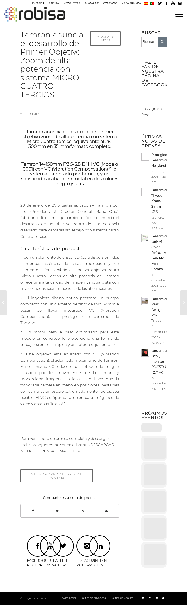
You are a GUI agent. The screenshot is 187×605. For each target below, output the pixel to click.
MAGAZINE (92, 3)
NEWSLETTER (72, 3)
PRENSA (54, 3)
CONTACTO (110, 3)
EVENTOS (38, 3)
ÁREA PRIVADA (131, 3)
